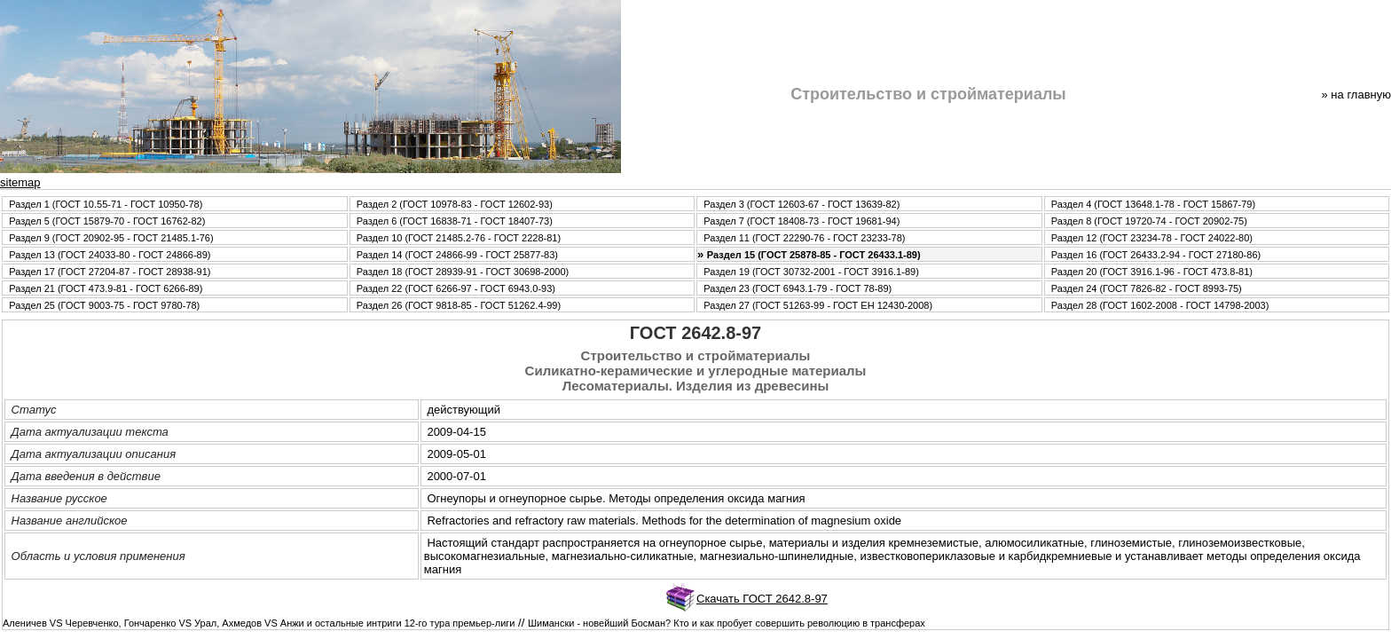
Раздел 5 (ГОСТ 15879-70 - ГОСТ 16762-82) (107, 221)
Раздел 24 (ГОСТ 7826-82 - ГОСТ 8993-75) (1146, 288)
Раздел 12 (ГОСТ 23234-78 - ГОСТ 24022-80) (1152, 238)
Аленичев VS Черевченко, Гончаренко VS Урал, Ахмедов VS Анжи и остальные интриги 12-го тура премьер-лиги (259, 623)
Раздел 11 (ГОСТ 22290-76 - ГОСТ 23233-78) (804, 238)
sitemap (20, 182)
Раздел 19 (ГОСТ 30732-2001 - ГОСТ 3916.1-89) (811, 271)
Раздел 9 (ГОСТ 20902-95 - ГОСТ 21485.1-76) (111, 238)
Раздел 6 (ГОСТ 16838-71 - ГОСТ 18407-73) (455, 221)
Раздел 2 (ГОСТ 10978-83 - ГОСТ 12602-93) (455, 204)
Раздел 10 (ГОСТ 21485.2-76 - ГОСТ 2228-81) (459, 238)
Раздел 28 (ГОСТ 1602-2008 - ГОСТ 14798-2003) (1160, 305)
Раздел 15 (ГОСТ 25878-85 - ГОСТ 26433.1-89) (814, 254)
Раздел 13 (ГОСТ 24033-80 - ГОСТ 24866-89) (109, 254)
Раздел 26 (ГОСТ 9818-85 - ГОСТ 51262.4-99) (459, 305)
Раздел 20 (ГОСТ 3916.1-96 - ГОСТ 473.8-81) (1152, 271)
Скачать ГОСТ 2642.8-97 (762, 598)
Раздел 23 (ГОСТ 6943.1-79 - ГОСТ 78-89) (797, 288)
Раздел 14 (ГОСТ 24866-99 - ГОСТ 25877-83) (457, 254)
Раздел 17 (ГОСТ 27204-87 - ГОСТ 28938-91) (109, 271)
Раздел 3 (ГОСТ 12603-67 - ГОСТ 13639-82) (801, 204)
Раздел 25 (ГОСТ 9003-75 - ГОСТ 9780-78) (104, 305)
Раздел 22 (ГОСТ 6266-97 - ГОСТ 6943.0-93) (456, 288)
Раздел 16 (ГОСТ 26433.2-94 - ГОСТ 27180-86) (1156, 254)
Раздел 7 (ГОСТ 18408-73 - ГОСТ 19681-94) (801, 221)
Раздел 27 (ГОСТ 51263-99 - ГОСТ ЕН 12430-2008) (817, 305)
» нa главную (1356, 94)
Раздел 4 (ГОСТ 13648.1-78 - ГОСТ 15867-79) (1153, 204)
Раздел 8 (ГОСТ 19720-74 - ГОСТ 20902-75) (1149, 221)
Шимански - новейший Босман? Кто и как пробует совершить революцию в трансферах (726, 623)
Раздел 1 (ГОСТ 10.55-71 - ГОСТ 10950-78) (105, 204)
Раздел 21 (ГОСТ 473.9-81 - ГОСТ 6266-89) (105, 288)
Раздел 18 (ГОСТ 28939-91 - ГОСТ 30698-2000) (463, 271)
